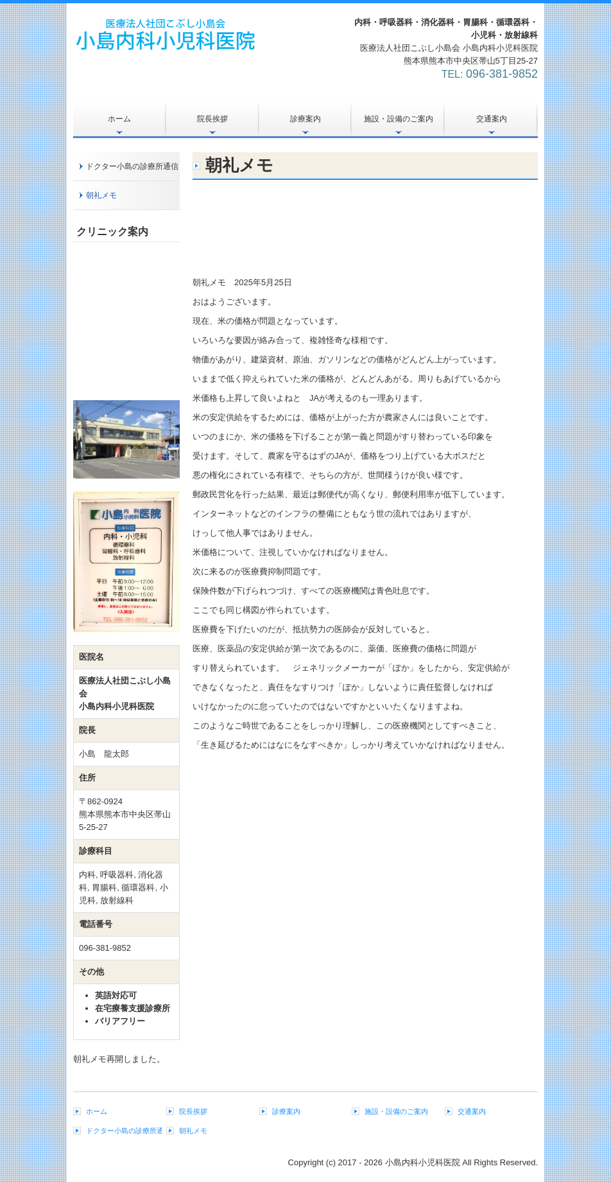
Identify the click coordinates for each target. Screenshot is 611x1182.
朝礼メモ (101, 195)
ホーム (119, 118)
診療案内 (305, 118)
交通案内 (491, 118)
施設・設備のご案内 (398, 118)
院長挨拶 (212, 118)
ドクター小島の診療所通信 (132, 166)
